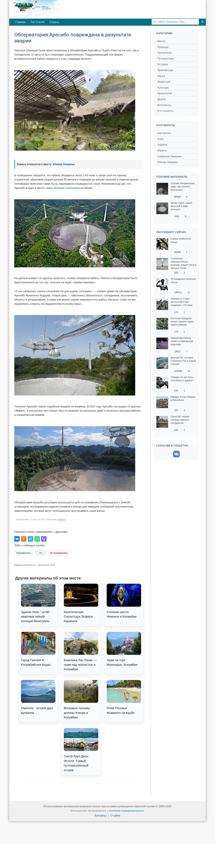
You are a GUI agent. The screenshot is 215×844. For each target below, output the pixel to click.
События (61, 519)
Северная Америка (169, 156)
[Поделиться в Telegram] (30, 539)
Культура (163, 87)
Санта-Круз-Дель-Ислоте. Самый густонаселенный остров (81, 750)
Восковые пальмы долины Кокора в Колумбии (81, 699)
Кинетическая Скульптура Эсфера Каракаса (81, 603)
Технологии (164, 52)
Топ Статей (38, 22)
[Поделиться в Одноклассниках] (23, 539)
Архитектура (165, 70)
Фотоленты (164, 105)
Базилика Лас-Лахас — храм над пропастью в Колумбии (81, 651)
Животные (163, 81)
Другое (161, 99)
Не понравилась (59, 553)
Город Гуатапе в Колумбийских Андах (38, 649)
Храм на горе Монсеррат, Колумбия (124, 649)
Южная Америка (64, 164)
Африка (162, 144)
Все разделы (165, 110)
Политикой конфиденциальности (126, 810)
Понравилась (23, 553)
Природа (162, 47)
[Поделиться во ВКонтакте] (17, 539)
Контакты (100, 815)
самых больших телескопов (62, 188)
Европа (162, 150)
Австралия (164, 133)
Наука (161, 76)
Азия (160, 139)
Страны (54, 22)
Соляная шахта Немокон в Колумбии (124, 601)
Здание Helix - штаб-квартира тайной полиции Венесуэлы (38, 603)
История (162, 64)
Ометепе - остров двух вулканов (38, 697)
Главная (20, 22)
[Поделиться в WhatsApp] (37, 539)
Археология (164, 93)
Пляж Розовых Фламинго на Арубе (124, 697)
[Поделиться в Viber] (44, 539)
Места (161, 41)
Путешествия (165, 58)
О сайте (115, 815)
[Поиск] (202, 22)
